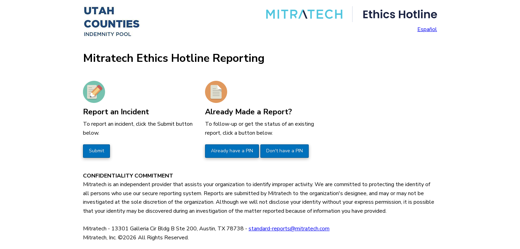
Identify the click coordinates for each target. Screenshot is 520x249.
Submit (96, 150)
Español (427, 29)
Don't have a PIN (284, 150)
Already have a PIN (232, 150)
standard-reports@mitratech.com (289, 228)
